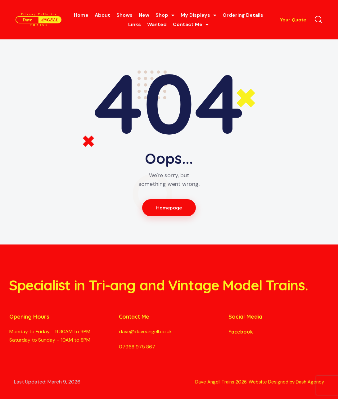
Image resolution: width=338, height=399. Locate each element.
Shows (124, 15)
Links (134, 24)
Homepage (169, 208)
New (144, 15)
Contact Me (191, 24)
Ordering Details (243, 15)
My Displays (198, 15)
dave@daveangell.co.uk (145, 331)
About (102, 15)
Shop (164, 15)
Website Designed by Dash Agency (286, 382)
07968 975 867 (137, 346)
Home (81, 15)
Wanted (157, 24)
